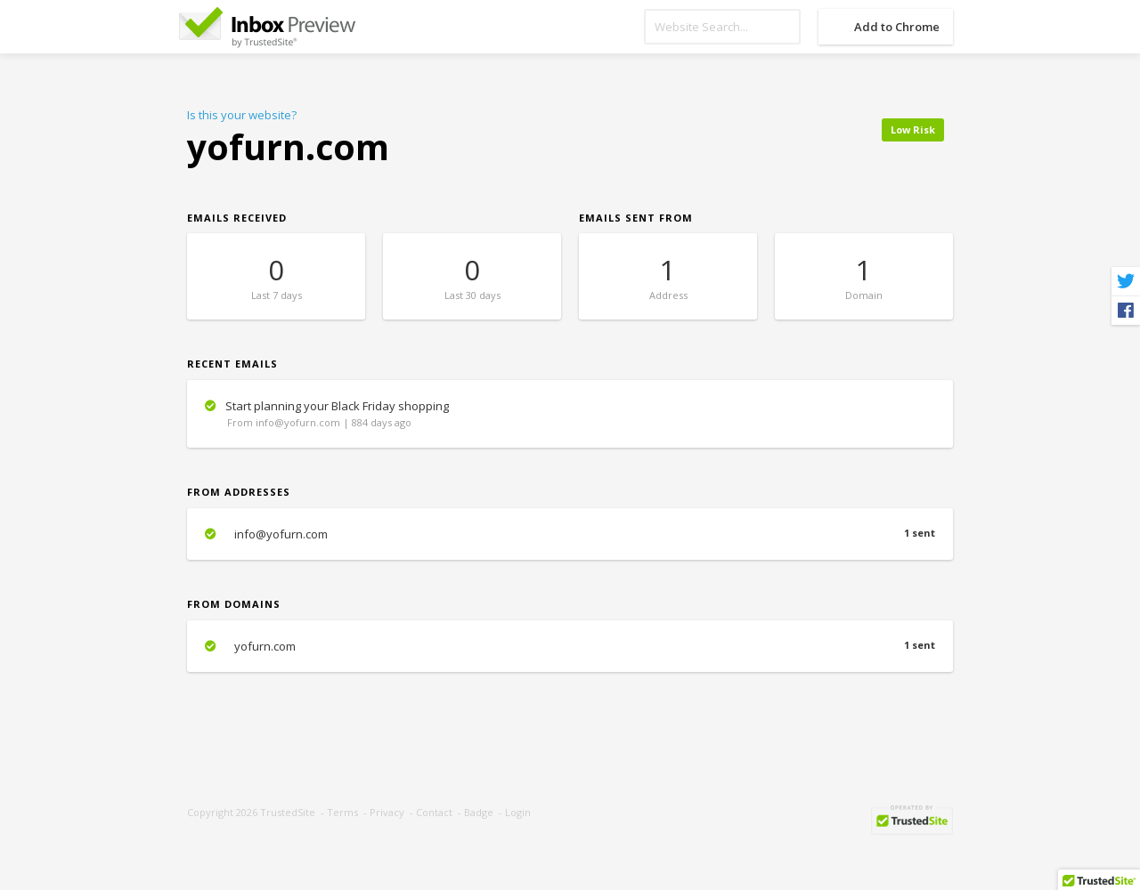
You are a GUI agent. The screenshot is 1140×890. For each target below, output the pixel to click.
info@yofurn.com (570, 534)
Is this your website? (242, 115)
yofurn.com (570, 646)
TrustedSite (287, 812)
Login (518, 812)
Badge (478, 812)
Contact (434, 812)
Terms (342, 812)
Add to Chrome (897, 27)
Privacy (387, 812)
